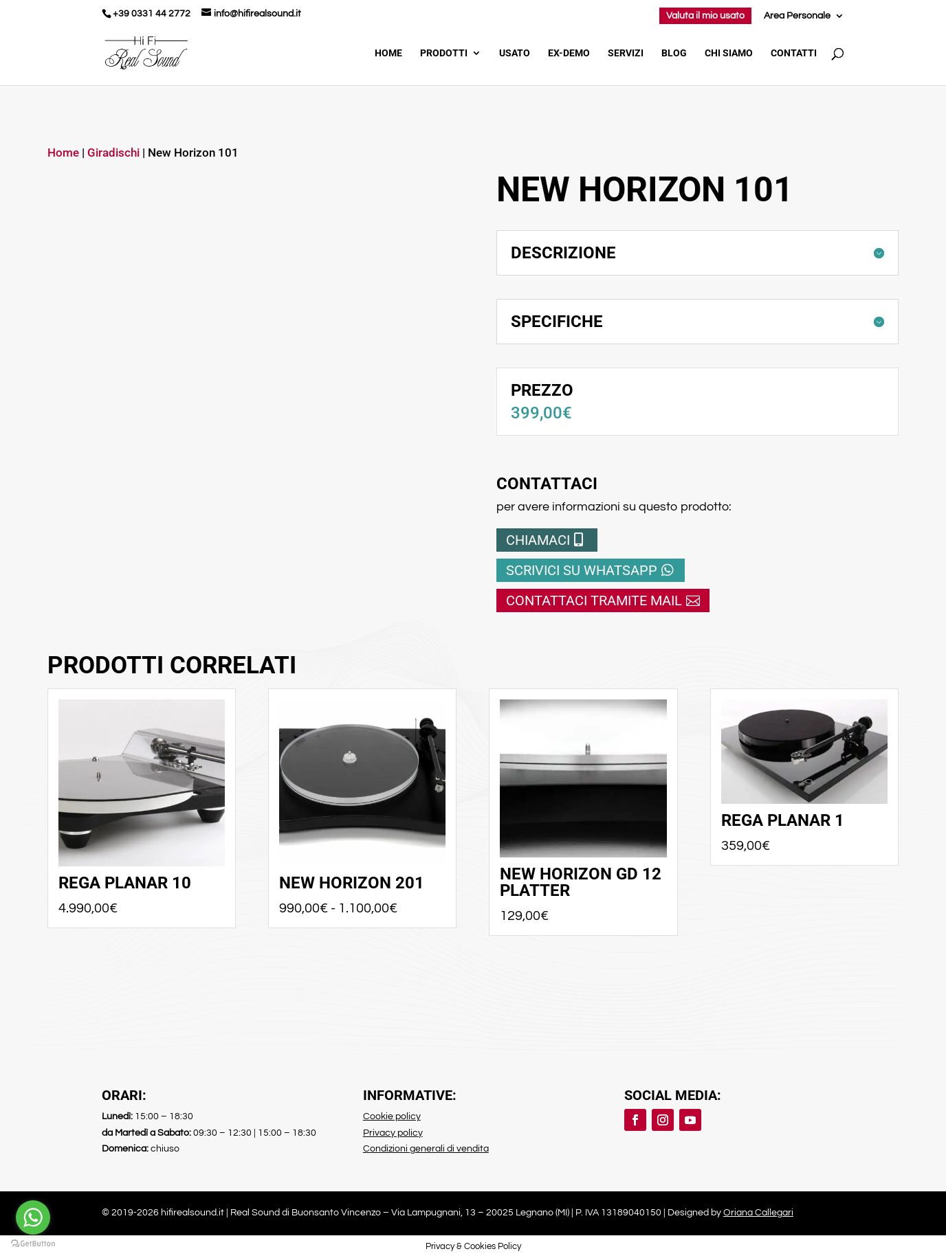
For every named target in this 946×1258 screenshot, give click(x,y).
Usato (514, 53)
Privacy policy (393, 1133)
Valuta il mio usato (705, 16)
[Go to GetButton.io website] (33, 1243)
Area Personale (797, 16)
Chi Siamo (729, 53)
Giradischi (113, 152)
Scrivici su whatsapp (581, 570)
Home (388, 53)
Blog (674, 53)
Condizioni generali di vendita (426, 1149)
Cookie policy (392, 1116)
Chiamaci (538, 540)
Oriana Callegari (758, 1212)
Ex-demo (569, 53)
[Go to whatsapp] (33, 1217)
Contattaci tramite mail (594, 600)
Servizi (626, 53)
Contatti (794, 53)
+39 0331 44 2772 (151, 14)
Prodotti (444, 53)
